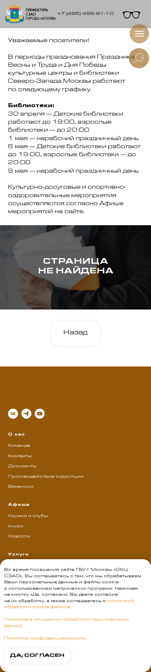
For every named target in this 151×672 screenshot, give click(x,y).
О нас (16, 435)
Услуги (18, 555)
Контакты (20, 456)
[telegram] (26, 414)
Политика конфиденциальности (44, 639)
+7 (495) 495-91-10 (85, 14)
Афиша (18, 505)
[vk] (13, 414)
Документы (22, 466)
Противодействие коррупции (45, 477)
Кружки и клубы (28, 516)
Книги (15, 527)
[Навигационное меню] (139, 34)
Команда (19, 446)
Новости (19, 537)
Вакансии (20, 487)
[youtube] (40, 414)
